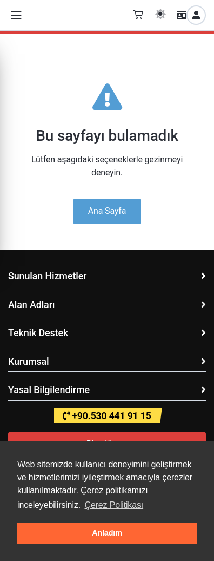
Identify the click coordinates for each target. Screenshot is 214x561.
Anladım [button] (107, 533)
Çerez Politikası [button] (113, 505)
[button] (16, 15)
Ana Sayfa (107, 211)
